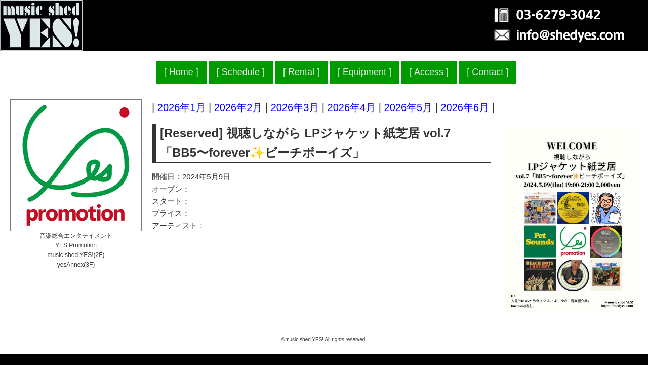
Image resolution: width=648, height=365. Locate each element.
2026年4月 (352, 107)
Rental (301, 72)
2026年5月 (408, 107)
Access (428, 72)
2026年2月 (238, 107)
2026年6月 (464, 107)
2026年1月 (181, 107)
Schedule (241, 72)
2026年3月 (295, 107)
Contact (487, 72)
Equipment (364, 72)
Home (181, 72)
